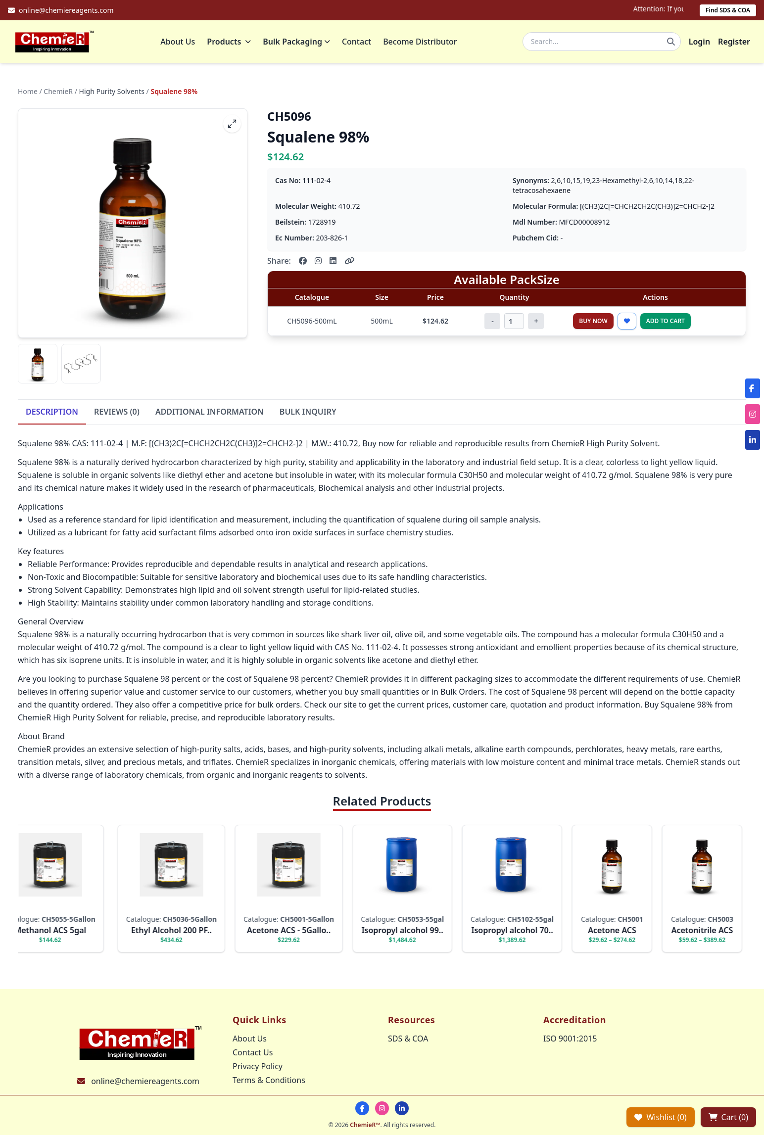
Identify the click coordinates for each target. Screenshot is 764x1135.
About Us (178, 42)
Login (699, 42)
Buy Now (593, 322)
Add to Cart (665, 322)
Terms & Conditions (269, 1080)
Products (230, 42)
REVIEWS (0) (117, 412)
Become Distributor (421, 42)
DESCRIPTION (52, 412)
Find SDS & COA (728, 10)
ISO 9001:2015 (570, 1038)
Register (734, 42)
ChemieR (58, 92)
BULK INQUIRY (308, 412)
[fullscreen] (232, 125)
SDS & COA (408, 1038)
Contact (357, 42)
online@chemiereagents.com (145, 1081)
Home (28, 92)
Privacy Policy (258, 1066)
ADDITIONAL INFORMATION (209, 412)
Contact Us (253, 1052)
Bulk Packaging (297, 42)
